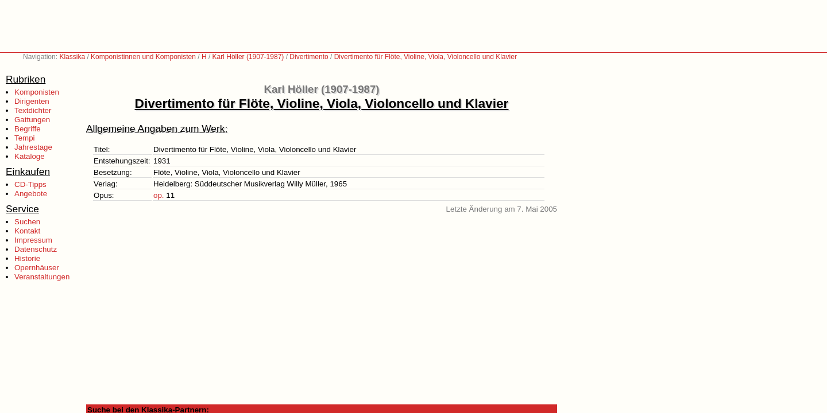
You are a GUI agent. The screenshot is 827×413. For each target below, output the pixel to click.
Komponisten (36, 92)
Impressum (33, 240)
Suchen (27, 221)
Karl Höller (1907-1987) (248, 57)
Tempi (24, 138)
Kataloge (29, 156)
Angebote (30, 193)
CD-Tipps (30, 184)
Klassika (72, 57)
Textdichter (32, 110)
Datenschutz (35, 249)
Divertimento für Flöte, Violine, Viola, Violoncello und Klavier (425, 57)
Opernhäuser (36, 267)
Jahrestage (33, 147)
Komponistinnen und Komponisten (143, 57)
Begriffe (27, 128)
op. (158, 195)
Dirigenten (31, 101)
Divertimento (308, 57)
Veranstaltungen (41, 276)
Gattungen (32, 119)
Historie (27, 258)
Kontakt (27, 231)
